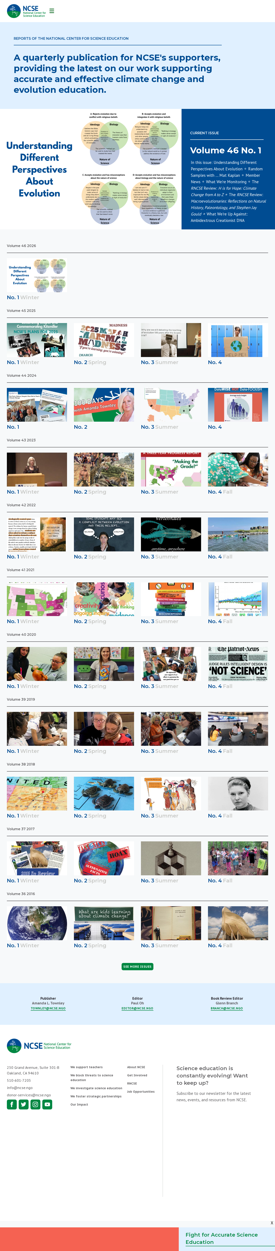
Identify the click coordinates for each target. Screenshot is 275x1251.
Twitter (24, 1104)
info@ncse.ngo (20, 1088)
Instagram (35, 1104)
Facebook (12, 1104)
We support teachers (86, 1067)
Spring (97, 362)
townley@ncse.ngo (48, 1008)
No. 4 (215, 362)
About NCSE (136, 1067)
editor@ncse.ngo (137, 1008)
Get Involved (137, 1075)
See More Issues (137, 967)
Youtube (47, 1104)
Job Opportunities (141, 1092)
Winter (29, 297)
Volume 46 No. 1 (225, 150)
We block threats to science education (91, 1077)
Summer (166, 362)
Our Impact (79, 1104)
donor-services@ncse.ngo (29, 1095)
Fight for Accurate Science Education (222, 1238)
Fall (227, 492)
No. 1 (13, 297)
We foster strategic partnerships (96, 1096)
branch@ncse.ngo (227, 1008)
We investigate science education (96, 1088)
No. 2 (80, 362)
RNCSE (132, 1083)
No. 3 (147, 362)
